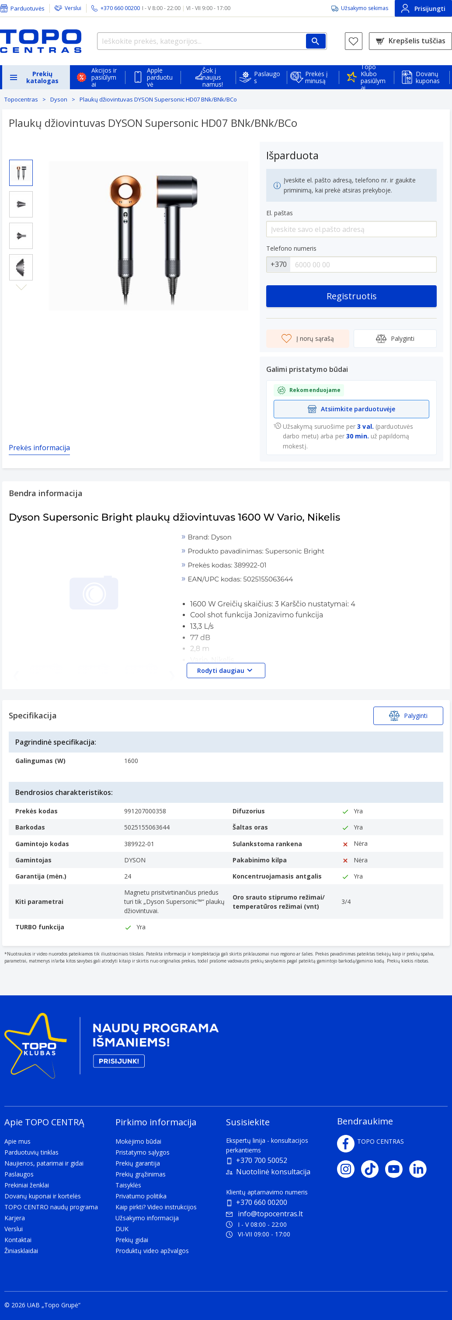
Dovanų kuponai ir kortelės (42, 1196)
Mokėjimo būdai (138, 1141)
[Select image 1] (21, 173)
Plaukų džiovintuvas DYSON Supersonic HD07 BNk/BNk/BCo (158, 99)
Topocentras (21, 99)
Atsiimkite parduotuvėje (351, 409)
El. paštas (279, 213)
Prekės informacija (39, 447)
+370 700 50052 (261, 1160)
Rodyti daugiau (226, 670)
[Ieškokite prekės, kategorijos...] (212, 41)
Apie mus (17, 1141)
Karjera (14, 1218)
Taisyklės (128, 1185)
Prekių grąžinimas (140, 1174)
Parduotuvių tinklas (31, 1152)
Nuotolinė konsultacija (273, 1171)
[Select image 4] (21, 267)
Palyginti (395, 338)
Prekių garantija (137, 1163)
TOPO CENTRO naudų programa (51, 1207)
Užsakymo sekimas (364, 8)
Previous (21, 152)
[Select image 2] (21, 204)
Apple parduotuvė (160, 77)
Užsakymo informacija (147, 1218)
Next (21, 287)
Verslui (73, 8)
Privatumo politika (141, 1196)
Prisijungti (423, 8)
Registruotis (352, 296)
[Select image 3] (21, 236)
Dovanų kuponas (428, 77)
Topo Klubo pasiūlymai (373, 77)
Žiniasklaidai (21, 1250)
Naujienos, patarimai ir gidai (43, 1163)
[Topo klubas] (111, 1049)
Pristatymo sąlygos (142, 1152)
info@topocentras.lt (264, 1213)
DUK (122, 1228)
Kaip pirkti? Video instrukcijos (156, 1207)
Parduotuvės (27, 8)
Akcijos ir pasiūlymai (104, 77)
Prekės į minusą (316, 77)
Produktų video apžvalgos (152, 1250)
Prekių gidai (131, 1239)
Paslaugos (267, 77)
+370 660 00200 (261, 1202)
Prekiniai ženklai (26, 1185)
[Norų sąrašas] (353, 41)
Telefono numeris (291, 248)
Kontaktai (17, 1239)
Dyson (58, 99)
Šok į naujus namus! (212, 77)
